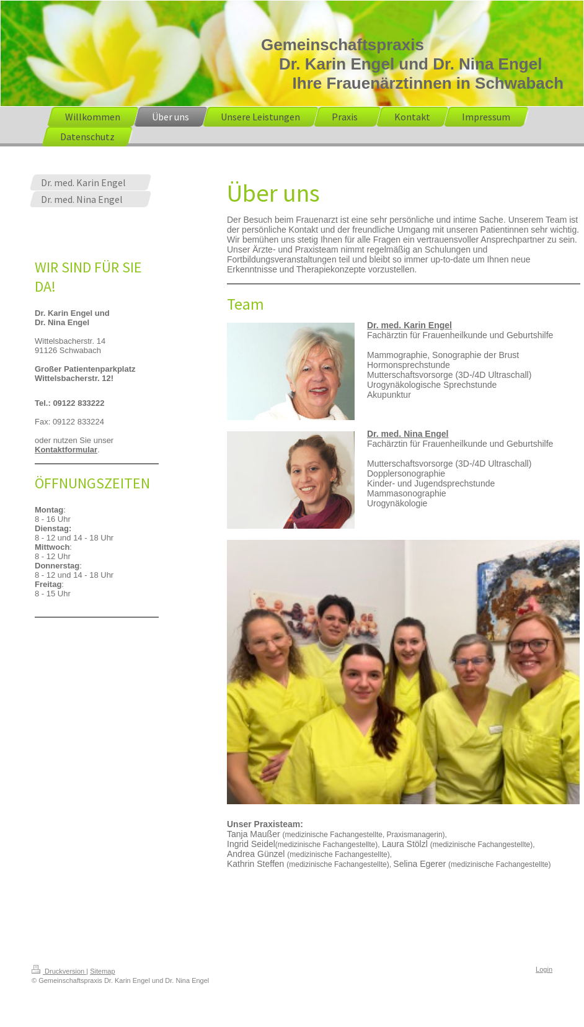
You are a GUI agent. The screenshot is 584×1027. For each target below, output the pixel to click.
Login (544, 969)
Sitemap (102, 971)
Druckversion (59, 971)
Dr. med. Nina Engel (407, 434)
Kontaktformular (66, 449)
